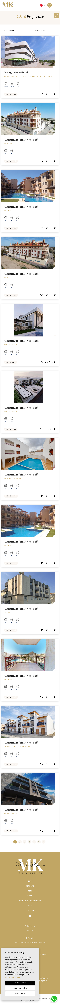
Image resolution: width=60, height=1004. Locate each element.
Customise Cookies (20, 988)
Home (30, 881)
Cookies (44, 998)
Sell (30, 906)
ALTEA (30, 930)
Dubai (30, 896)
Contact (30, 911)
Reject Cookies (20, 993)
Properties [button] (30, 886)
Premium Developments (30, 901)
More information (12, 977)
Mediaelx (36, 1001)
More (30, 891)
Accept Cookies (20, 982)
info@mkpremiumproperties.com (30, 942)
